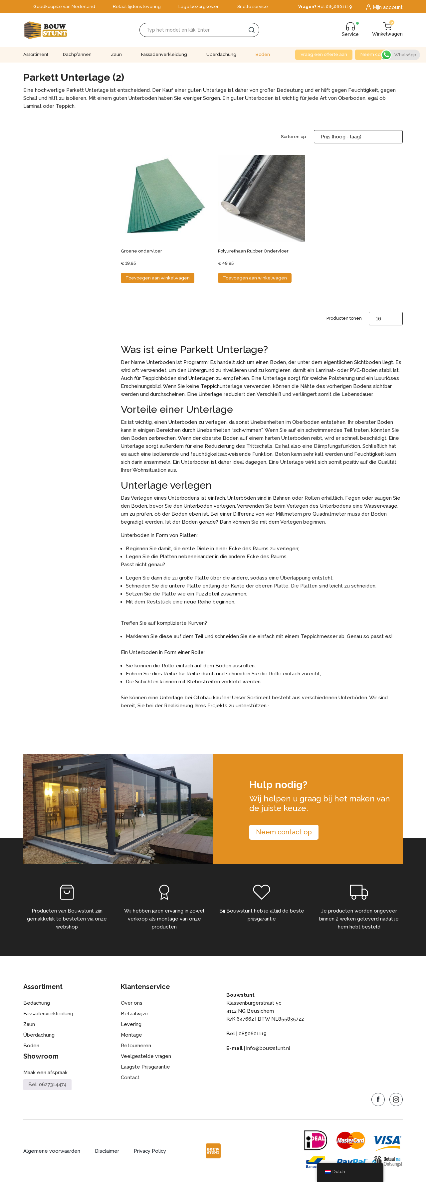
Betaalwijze (134, 1014)
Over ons (131, 1003)
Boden (263, 54)
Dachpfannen (77, 54)
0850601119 (253, 1034)
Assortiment (35, 54)
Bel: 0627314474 (47, 1085)
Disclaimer (107, 1151)
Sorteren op (293, 136)
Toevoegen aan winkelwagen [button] (157, 277)
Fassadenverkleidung (164, 54)
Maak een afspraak (45, 1073)
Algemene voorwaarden (51, 1151)
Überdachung (221, 54)
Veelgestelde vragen (146, 1056)
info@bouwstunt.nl (268, 1048)
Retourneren (136, 1046)
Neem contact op (378, 54)
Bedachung (36, 1003)
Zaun (116, 54)
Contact (130, 1078)
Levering (131, 1024)
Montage (131, 1035)
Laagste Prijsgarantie (145, 1067)
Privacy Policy (150, 1151)
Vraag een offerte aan (324, 54)
